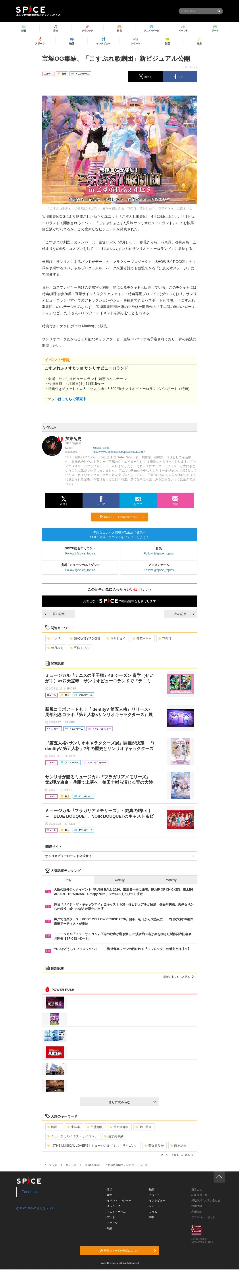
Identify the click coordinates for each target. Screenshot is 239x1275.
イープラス (50, 1165)
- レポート (154, 1206)
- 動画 (151, 1189)
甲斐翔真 (95, 1127)
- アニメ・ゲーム (116, 1211)
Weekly (119, 880)
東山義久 (143, 1127)
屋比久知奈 (119, 1127)
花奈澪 (165, 638)
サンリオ (55, 638)
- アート (110, 1217)
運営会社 (196, 1189)
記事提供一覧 (199, 1195)
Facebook (30, 1192)
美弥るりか (154, 1145)
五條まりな (79, 648)
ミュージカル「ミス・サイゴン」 (72, 1136)
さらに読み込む (132, 1102)
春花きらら (142, 638)
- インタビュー (156, 1200)
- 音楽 (109, 1189)
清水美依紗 (113, 1136)
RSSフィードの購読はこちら (122, 517)
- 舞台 (109, 1195)
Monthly (171, 880)
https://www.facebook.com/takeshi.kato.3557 (119, 451)
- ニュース (154, 1195)
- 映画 (109, 1228)
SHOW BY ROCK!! (85, 638)
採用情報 (196, 1206)
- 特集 (151, 1217)
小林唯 (73, 1127)
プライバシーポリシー (204, 1217)
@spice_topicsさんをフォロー (37, 1208)
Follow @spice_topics (80, 553)
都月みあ (55, 648)
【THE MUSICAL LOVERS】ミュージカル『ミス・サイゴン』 (92, 1145)
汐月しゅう (116, 638)
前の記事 (54, 614)
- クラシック (113, 1206)
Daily (67, 880)
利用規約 (196, 1211)
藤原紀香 (178, 1145)
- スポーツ (112, 1222)
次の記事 (184, 614)
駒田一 (53, 1127)
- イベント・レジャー (118, 1200)
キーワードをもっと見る (177, 1155)
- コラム (152, 1211)
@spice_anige (101, 447)
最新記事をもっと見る (178, 976)
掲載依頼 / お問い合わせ (205, 1200)
